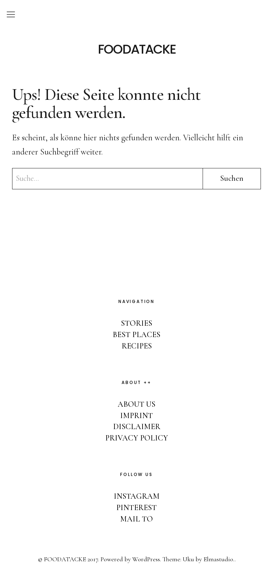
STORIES (136, 323)
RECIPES (137, 346)
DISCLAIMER (136, 426)
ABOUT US (136, 404)
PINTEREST (136, 507)
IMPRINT (136, 415)
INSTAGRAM (137, 496)
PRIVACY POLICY (136, 438)
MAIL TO (136, 519)
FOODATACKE (137, 49)
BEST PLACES (136, 334)
